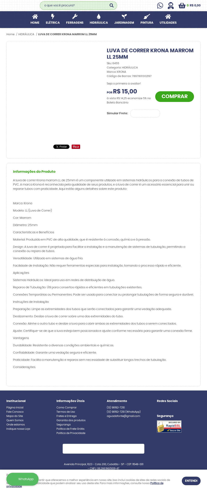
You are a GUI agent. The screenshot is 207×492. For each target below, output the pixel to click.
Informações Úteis (70, 401)
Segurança (63, 424)
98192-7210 (116, 407)
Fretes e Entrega (66, 416)
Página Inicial (14, 407)
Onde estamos (15, 424)
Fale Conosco (15, 412)
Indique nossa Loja (18, 429)
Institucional (16, 401)
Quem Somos (14, 420)
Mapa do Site (14, 416)
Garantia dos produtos (70, 420)
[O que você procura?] (111, 5)
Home (34, 22)
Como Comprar (66, 407)
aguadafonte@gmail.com (123, 416)
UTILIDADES (168, 22)
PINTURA (146, 22)
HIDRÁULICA (99, 22)
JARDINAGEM (124, 22)
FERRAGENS (74, 22)
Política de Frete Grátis (70, 429)
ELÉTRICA (53, 22)
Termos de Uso (65, 412)
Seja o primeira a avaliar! (124, 83)
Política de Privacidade (70, 433)
